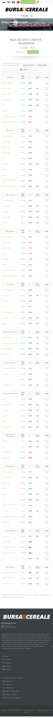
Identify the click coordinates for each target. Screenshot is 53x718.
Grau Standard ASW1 (9, 553)
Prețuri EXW (42, 65)
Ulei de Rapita (7, 349)
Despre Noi (7, 659)
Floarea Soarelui (8, 83)
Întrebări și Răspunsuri (10, 691)
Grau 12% (6, 295)
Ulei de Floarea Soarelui (10, 122)
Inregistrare (20, 52)
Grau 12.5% (6, 88)
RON (24, 70)
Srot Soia (5, 511)
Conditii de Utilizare (10, 694)
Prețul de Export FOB (11, 65)
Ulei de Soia (6, 354)
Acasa (6, 656)
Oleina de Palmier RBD (10, 573)
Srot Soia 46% (7, 452)
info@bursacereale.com (9, 627)
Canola (5, 536)
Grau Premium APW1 (9, 547)
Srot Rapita (6, 385)
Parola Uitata (8, 688)
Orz (4, 105)
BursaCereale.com (29, 710)
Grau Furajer (6, 100)
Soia (4, 175)
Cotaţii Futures (28, 65)
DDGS (4, 399)
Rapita (4, 169)
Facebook (7, 666)
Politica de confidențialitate (12, 698)
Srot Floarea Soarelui (9, 116)
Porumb (5, 111)
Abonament (33, 52)
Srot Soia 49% (7, 337)
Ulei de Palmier (7, 584)
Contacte (6, 669)
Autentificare (28, 2)
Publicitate (7, 663)
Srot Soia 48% (7, 427)
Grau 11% (6, 211)
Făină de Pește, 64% (9, 368)
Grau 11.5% (6, 94)
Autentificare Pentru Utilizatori (13, 678)
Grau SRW (6, 410)
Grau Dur (5, 301)
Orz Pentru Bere (8, 312)
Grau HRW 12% (7, 405)
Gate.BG (26, 712)
